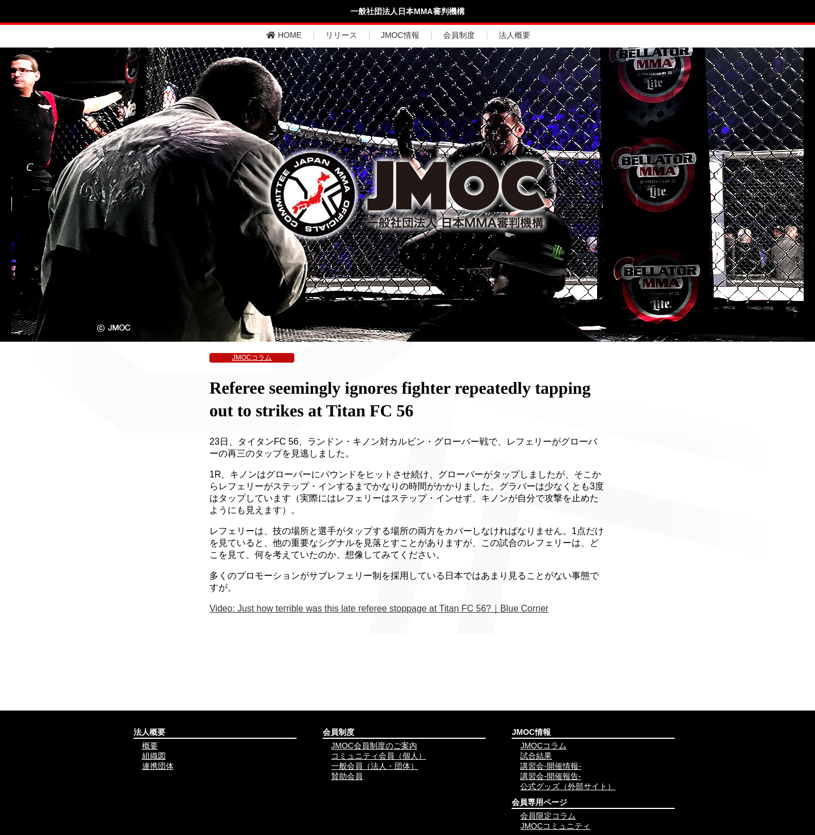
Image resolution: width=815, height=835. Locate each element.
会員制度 (459, 35)
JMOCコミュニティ (555, 825)
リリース (341, 35)
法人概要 (514, 35)
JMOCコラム (252, 357)
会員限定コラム (548, 815)
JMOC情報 (400, 35)
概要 (150, 745)
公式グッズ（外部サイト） (567, 786)
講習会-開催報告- (550, 776)
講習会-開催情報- (550, 766)
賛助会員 (347, 776)
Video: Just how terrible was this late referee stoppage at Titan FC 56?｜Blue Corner (378, 608)
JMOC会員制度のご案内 (374, 745)
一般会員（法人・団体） (374, 766)
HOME (284, 35)
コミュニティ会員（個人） (378, 755)
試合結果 (536, 755)
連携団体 (158, 766)
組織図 (154, 755)
